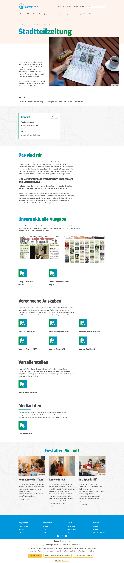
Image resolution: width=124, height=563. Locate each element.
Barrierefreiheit (56, 554)
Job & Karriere (23, 526)
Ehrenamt (75, 6)
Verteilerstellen (68, 102)
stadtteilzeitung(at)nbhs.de (30, 135)
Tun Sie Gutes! (57, 479)
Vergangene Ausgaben (54, 102)
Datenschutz (43, 554)
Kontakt (82, 6)
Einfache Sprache (72, 529)
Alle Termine (71, 526)
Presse (95, 526)
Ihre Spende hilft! (88, 479)
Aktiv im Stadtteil (30, 25)
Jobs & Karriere (67, 6)
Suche (69, 532)
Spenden (22, 532)
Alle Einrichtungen (99, 532)
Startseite (21, 25)
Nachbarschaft (41, 25)
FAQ (44, 532)
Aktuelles (58, 6)
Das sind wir (23, 102)
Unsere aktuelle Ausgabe (36, 102)
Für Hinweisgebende (72, 554)
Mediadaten (79, 102)
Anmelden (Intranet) (89, 554)
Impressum (31, 554)
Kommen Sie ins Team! (31, 479)
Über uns (46, 529)
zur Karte (24, 131)
